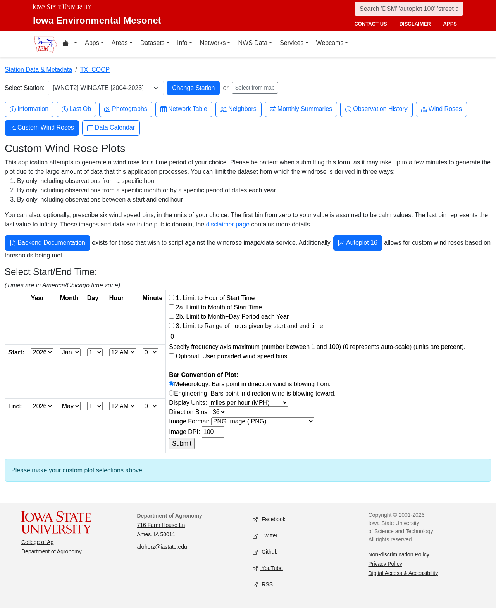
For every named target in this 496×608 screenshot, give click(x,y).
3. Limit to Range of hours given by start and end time (249, 326)
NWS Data (252, 43)
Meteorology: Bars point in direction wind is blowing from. (252, 384)
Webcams (330, 43)
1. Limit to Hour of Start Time (215, 298)
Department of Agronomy (51, 551)
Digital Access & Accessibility (403, 573)
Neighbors (238, 109)
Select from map (255, 88)
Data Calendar (111, 128)
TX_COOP (95, 69)
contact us (370, 24)
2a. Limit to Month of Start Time (219, 307)
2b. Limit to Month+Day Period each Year (232, 316)
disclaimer (415, 24)
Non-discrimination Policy (399, 554)
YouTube (268, 568)
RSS (263, 584)
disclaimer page (228, 224)
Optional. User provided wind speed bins (231, 356)
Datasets (152, 43)
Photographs (125, 109)
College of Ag (37, 542)
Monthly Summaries (301, 109)
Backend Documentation (47, 243)
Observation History (376, 109)
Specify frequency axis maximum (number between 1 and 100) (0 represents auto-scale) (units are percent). (317, 347)
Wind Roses (441, 109)
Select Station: (25, 88)
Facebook (269, 519)
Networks (213, 43)
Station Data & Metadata (38, 69)
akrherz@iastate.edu (162, 547)
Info (182, 43)
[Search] (409, 9)
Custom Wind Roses (42, 128)
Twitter (265, 535)
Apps (92, 43)
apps (450, 24)
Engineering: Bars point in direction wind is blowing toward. (255, 393)
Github (265, 552)
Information (29, 109)
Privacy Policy (385, 564)
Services (291, 43)
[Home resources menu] (69, 44)
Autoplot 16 (357, 243)
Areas (120, 43)
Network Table (183, 109)
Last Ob (76, 109)
